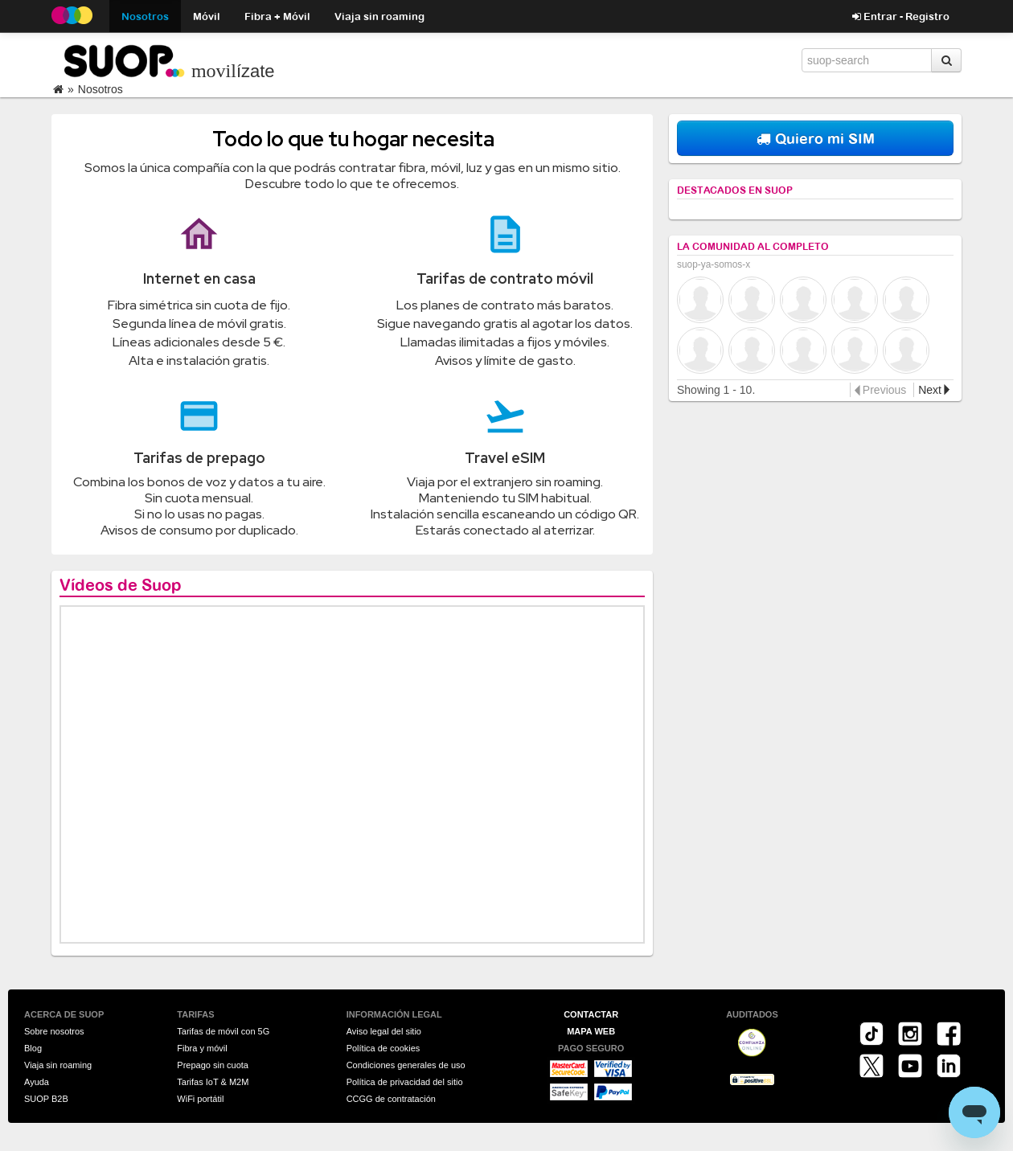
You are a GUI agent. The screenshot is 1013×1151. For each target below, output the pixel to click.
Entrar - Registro (900, 16)
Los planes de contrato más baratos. (504, 305)
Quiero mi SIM (816, 138)
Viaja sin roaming (379, 15)
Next (929, 389)
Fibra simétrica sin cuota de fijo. (199, 305)
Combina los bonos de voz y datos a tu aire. (199, 481)
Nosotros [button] (145, 15)
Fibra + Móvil (277, 15)
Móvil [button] (206, 15)
